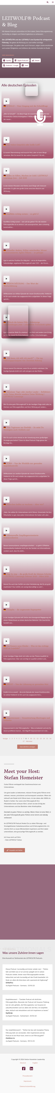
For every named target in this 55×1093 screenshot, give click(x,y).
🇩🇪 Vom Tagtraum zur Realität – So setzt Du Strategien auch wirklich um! (24, 428)
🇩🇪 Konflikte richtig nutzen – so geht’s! (21, 214)
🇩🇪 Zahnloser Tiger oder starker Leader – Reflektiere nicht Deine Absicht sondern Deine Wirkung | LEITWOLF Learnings (27, 394)
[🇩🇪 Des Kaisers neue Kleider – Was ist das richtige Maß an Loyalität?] (6, 641)
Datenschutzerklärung (27, 1085)
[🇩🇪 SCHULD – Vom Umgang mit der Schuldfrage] (6, 101)
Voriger (5, 738)
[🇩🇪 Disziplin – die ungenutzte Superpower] (6, 605)
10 (31, 738)
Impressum (27, 1080)
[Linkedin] (31, 1069)
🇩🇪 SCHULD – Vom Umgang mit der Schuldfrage (26, 106)
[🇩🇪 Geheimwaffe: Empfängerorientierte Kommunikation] (6, 531)
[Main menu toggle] (53, 2)
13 (41, 738)
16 (50, 738)
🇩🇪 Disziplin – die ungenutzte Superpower (22, 609)
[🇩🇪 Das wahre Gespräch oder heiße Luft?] (6, 140)
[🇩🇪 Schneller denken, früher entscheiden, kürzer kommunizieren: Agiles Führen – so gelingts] (6, 245)
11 (34, 738)
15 (47, 738)
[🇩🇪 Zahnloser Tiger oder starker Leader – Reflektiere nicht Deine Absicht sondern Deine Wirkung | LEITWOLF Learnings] (6, 387)
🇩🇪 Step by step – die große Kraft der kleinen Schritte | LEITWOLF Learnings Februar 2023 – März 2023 (27, 575)
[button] (48, 2)
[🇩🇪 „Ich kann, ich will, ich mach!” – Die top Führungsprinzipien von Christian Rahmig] (6, 353)
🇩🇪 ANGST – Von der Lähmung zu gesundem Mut (26, 684)
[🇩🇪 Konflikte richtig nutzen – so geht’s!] (6, 209)
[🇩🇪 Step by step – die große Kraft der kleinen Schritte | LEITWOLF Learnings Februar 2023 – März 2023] (6, 569)
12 (37, 738)
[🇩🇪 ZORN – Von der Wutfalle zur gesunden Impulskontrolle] (6, 459)
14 (44, 738)
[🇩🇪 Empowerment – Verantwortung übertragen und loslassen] (6, 713)
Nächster (29, 741)
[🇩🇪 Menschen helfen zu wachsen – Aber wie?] (6, 500)
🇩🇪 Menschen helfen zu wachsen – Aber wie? (24, 504)
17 (24, 741)
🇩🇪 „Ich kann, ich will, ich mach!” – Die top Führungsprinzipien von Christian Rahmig (23, 359)
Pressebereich (27, 1075)
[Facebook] (24, 1069)
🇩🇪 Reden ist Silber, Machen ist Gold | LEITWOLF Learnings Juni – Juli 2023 (26, 177)
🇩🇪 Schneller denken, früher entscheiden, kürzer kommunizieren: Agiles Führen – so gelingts (25, 251)
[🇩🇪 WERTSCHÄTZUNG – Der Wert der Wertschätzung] (6, 279)
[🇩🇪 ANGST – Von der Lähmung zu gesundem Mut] (6, 679)
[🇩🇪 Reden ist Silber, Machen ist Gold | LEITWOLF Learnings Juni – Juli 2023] (6, 171)
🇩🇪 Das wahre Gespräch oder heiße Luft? (22, 145)
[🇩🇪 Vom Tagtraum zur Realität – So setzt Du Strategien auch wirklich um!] (6, 423)
